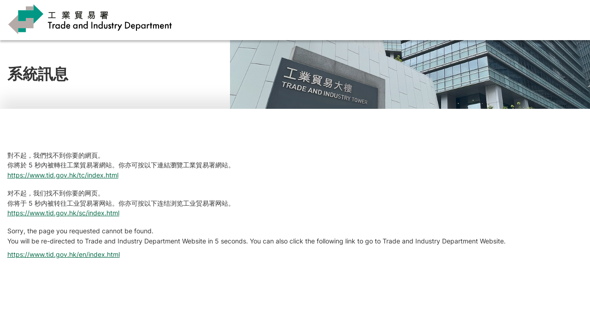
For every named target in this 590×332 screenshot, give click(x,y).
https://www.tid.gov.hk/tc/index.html (62, 175)
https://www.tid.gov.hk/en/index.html (63, 254)
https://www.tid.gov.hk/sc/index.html (63, 213)
